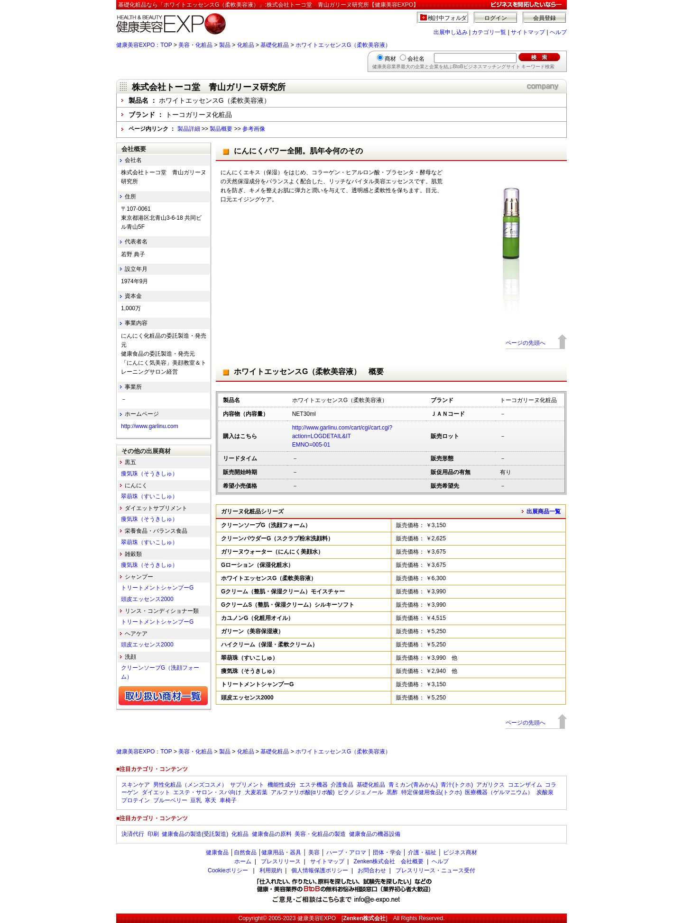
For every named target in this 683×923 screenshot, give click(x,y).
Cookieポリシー (228, 870)
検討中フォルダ (447, 18)
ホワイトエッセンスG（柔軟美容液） (343, 45)
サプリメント (247, 784)
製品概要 (221, 128)
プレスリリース (281, 861)
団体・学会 (387, 852)
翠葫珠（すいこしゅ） (149, 496)
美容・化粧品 (195, 45)
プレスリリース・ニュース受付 (435, 870)
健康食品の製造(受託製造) (195, 834)
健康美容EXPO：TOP (144, 45)
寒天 (210, 800)
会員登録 (544, 18)
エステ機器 (313, 784)
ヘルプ (558, 32)
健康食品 (217, 852)
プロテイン (135, 800)
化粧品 (245, 45)
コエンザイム (525, 784)
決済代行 (132, 834)
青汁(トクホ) (457, 784)
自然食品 (245, 852)
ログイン (495, 18)
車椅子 (228, 800)
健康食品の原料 (272, 834)
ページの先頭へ (525, 343)
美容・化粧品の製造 (320, 834)
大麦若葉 (256, 792)
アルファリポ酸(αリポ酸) (303, 792)
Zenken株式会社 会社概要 (388, 861)
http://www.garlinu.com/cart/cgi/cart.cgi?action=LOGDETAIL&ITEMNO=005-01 (342, 436)
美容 (314, 852)
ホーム (242, 861)
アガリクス (490, 784)
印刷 (153, 834)
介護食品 (342, 784)
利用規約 (270, 870)
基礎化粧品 (274, 45)
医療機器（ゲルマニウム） (499, 792)
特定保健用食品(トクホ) (431, 792)
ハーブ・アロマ (346, 852)
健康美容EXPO (316, 918)
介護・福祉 (422, 852)
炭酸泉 (545, 792)
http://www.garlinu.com (149, 426)
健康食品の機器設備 (374, 834)
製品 (225, 45)
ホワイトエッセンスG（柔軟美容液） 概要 (309, 371)
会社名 (416, 58)
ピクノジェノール (360, 792)
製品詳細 (188, 128)
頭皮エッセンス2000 (147, 599)
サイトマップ (528, 32)
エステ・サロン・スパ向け (207, 792)
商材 (390, 58)
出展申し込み (451, 32)
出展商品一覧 (543, 511)
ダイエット (156, 792)
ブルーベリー (170, 800)
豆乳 (196, 800)
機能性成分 (282, 784)
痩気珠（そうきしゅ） (149, 473)
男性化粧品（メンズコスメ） (190, 784)
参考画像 (253, 128)
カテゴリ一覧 (489, 32)
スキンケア (135, 784)
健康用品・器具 (281, 852)
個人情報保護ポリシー (319, 870)
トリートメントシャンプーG (157, 587)
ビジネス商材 (460, 852)
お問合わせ (372, 870)
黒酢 (392, 792)
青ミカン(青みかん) (413, 784)
